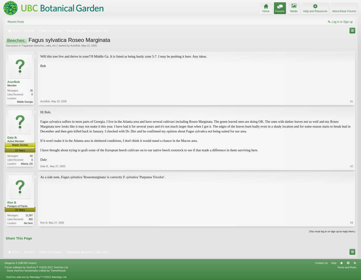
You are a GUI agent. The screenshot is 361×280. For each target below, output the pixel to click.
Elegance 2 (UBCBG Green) (20, 263)
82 (31, 156)
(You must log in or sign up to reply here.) (332, 231)
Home (341, 263)
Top (348, 263)
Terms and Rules (346, 267)
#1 (351, 101)
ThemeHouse (58, 270)
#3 (351, 222)
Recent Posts (16, 21)
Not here (28, 223)
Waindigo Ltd (59, 277)
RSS (354, 263)
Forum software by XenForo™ (37, 267)
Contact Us (321, 263)
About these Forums (344, 11)
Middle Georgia (25, 102)
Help (333, 263)
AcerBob (75, 45)
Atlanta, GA (27, 164)
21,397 (29, 215)
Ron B (11, 202)
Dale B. (12, 137)
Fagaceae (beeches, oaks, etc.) (39, 45)
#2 (351, 166)
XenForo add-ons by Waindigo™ (24, 277)
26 (31, 90)
